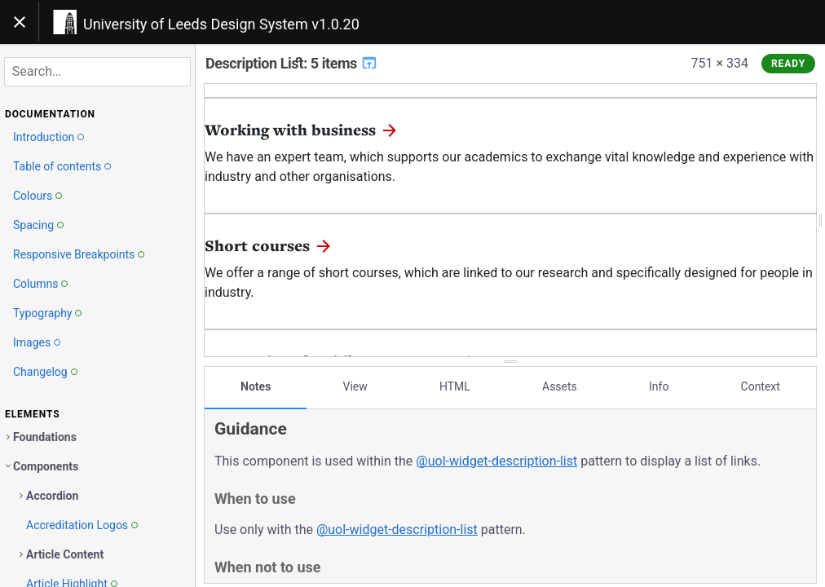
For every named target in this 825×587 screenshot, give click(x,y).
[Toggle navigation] (19, 22)
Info (658, 385)
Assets (559, 385)
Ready (788, 63)
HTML (454, 385)
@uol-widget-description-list (496, 460)
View (355, 385)
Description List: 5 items (291, 63)
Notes (255, 385)
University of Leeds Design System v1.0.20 (221, 24)
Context (760, 385)
